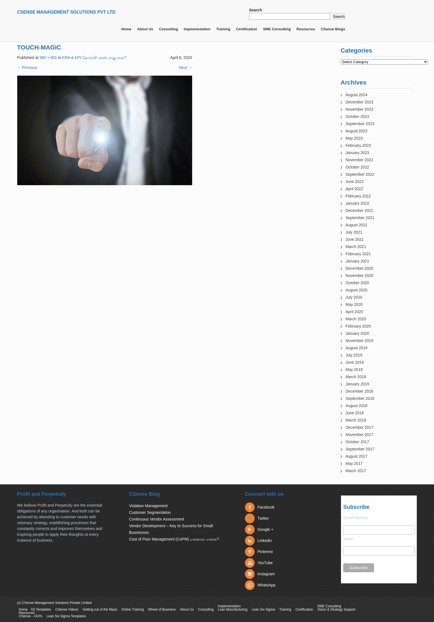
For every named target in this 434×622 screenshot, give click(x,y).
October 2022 (357, 167)
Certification (246, 29)
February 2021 (358, 254)
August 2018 (357, 405)
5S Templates (41, 609)
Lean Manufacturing (232, 609)
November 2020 (359, 275)
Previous (27, 67)
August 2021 (357, 225)
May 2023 (354, 138)
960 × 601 (48, 57)
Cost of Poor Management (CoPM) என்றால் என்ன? (174, 539)
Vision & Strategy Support (336, 609)
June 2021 (355, 239)
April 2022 (354, 189)
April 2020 (354, 311)
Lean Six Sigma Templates (66, 616)
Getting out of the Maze (99, 609)
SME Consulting (277, 29)
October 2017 (357, 442)
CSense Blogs (333, 29)
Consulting (168, 29)
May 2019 (354, 369)
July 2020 (354, 297)
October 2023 (357, 116)
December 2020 (359, 268)
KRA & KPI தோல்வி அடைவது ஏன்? (94, 57)
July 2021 (354, 232)
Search (255, 10)
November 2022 (359, 160)
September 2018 (360, 398)
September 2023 (360, 124)
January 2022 (357, 203)
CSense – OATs (30, 616)
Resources (306, 29)
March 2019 (356, 377)
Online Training (132, 609)
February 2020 (358, 326)
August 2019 (357, 348)
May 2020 (354, 304)
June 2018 (355, 413)
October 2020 (357, 283)
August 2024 (357, 95)
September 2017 (360, 449)
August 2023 (357, 131)
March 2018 (356, 420)
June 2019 (355, 362)
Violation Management (148, 506)
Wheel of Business (161, 609)
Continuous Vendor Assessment (156, 519)
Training (223, 29)
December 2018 (359, 391)
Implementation (197, 29)
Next (185, 67)
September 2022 (360, 174)
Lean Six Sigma (263, 609)
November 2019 (359, 340)
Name (348, 539)
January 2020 (357, 333)
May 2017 (354, 463)
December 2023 (359, 102)
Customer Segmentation (150, 512)
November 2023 (359, 109)
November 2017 (359, 434)
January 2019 (357, 384)
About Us (145, 29)
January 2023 (357, 152)
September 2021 (360, 217)
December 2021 (359, 210)
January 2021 (357, 261)
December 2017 (359, 427)
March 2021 (356, 246)
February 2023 (358, 145)
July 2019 (354, 355)
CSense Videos (66, 609)
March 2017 (356, 471)
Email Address (355, 518)
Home (126, 29)
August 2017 (357, 456)
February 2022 (358, 196)
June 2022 (355, 181)
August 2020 (357, 290)
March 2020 (356, 319)
